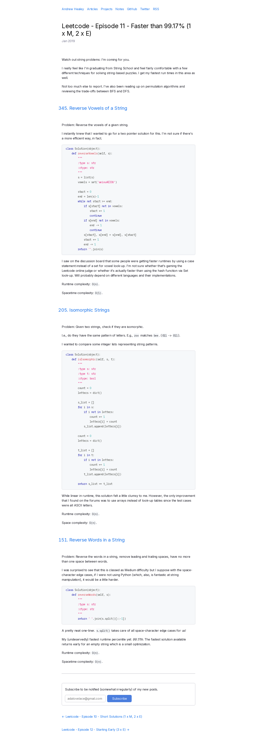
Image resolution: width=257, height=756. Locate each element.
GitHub (132, 9)
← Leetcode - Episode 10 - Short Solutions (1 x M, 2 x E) (102, 716)
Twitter (145, 9)
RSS (156, 9)
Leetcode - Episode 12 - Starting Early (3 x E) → (95, 729)
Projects (106, 9)
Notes (119, 9)
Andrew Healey (73, 9)
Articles (92, 9)
